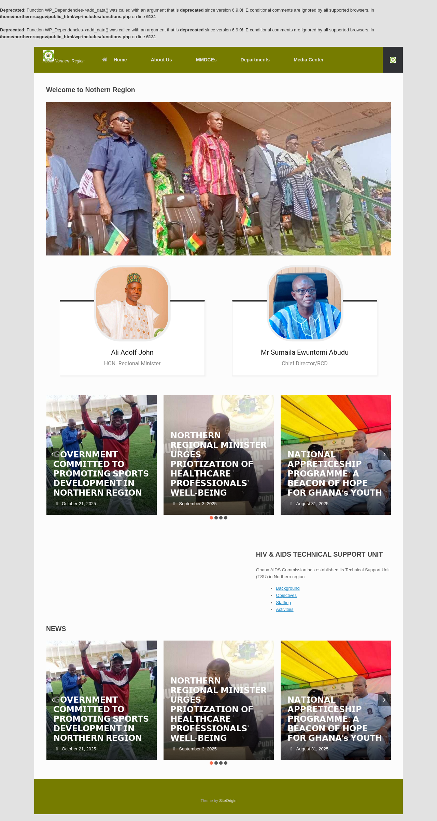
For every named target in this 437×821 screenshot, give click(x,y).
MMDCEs (206, 59)
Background (287, 588)
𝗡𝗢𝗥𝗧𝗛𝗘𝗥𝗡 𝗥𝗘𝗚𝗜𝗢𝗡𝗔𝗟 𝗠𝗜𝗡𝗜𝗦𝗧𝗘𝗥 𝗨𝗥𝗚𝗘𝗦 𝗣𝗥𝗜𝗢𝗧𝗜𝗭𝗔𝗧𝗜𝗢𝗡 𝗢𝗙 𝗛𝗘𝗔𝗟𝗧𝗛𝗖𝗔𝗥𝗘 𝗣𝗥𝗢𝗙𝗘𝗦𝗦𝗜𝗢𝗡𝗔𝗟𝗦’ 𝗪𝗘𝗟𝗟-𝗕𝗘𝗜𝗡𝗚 (218, 464)
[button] (393, 60)
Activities (284, 609)
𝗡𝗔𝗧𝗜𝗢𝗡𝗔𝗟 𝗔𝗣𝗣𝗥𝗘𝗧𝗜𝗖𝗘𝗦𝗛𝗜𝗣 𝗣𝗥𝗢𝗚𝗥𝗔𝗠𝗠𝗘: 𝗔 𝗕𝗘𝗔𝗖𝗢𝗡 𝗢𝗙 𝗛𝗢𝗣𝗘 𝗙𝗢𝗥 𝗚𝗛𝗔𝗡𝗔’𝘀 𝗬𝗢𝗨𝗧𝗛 (334, 473)
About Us (161, 59)
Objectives (286, 595)
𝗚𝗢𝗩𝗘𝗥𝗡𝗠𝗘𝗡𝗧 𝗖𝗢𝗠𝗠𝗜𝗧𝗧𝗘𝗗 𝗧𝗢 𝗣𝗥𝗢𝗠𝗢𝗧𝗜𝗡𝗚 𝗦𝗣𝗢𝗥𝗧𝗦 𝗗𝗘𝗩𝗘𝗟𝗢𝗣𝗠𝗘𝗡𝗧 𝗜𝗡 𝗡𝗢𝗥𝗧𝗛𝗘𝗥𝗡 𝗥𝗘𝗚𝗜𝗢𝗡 (101, 473)
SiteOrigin (228, 800)
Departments (255, 59)
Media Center (309, 59)
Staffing (283, 602)
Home (114, 59)
